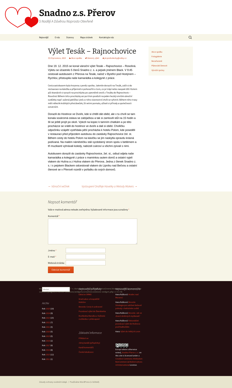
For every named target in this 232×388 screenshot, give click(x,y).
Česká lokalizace (86, 352)
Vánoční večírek (58, 186)
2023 (48, 317)
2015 (48, 354)
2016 (48, 350)
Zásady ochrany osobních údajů (53, 382)
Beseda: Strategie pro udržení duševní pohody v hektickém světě (128, 305)
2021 (48, 327)
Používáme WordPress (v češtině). (85, 382)
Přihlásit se (83, 338)
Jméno (52, 250)
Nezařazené (157, 61)
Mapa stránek (86, 37)
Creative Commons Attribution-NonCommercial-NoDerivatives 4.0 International (129, 361)
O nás (57, 37)
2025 (48, 308)
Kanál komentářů (86, 347)
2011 (48, 359)
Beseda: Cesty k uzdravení (90, 306)
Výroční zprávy (158, 70)
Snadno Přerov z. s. (130, 352)
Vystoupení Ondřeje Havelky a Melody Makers (109, 186)
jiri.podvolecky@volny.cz (115, 58)
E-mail (52, 256)
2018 (48, 340)
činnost (90, 58)
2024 (48, 313)
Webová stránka (56, 262)
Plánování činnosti (159, 65)
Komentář (54, 216)
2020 (48, 331)
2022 (48, 322)
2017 (48, 345)
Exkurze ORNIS (85, 294)
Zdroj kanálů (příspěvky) (89, 342)
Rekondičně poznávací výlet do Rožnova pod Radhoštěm (127, 323)
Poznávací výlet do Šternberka (92, 311)
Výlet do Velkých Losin (130, 331)
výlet (97, 58)
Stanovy (70, 37)
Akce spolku (76, 58)
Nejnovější (43, 37)
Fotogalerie (157, 56)
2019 (48, 336)
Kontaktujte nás (106, 37)
